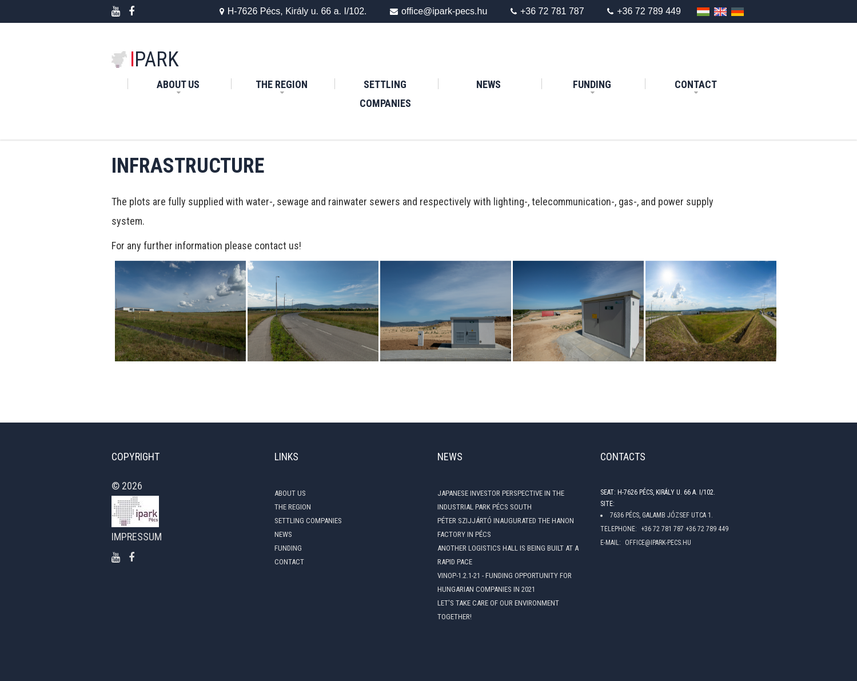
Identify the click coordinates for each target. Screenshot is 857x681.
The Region (282, 84)
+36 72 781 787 (543, 11)
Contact (696, 84)
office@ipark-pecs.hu (430, 11)
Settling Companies (398, 93)
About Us (178, 84)
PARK (154, 59)
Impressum (136, 537)
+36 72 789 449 (644, 11)
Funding (592, 84)
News (507, 82)
